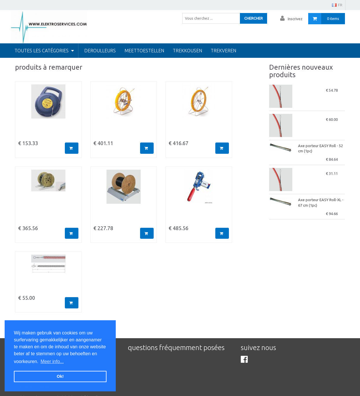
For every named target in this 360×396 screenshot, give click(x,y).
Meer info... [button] (52, 361)
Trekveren (223, 50)
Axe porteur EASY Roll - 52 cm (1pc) (320, 148)
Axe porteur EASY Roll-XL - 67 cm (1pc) (321, 202)
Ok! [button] (60, 376)
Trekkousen (187, 50)
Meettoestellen (144, 50)
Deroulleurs (100, 50)
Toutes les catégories (44, 50)
